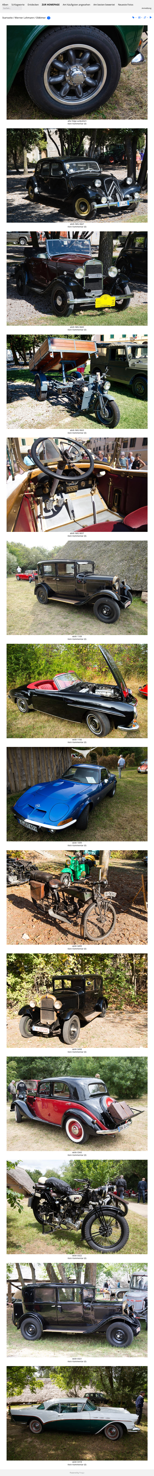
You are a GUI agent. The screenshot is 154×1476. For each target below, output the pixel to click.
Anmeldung (146, 8)
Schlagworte (17, 4)
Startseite (7, 17)
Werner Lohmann (24, 17)
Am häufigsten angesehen (76, 4)
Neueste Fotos (125, 4)
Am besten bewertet (104, 4)
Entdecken (33, 4)
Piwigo (81, 1473)
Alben (5, 4)
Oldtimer (41, 17)
